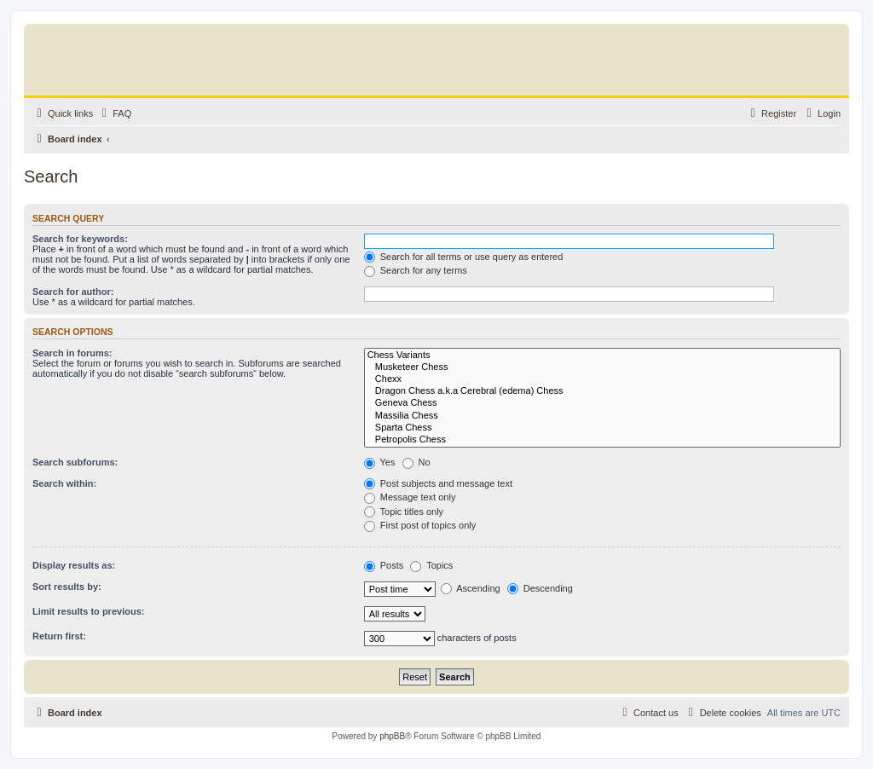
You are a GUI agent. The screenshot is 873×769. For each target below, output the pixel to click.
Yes (380, 462)
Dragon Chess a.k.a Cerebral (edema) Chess (602, 391)
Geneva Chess (602, 403)
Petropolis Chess (602, 440)
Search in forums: (72, 353)
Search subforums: (75, 462)
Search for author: (72, 291)
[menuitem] (114, 113)
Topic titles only (403, 511)
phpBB (392, 736)
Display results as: (73, 565)
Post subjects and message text (438, 483)
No (416, 462)
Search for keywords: (80, 239)
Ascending (470, 588)
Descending (540, 588)
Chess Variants (602, 355)
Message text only (410, 497)
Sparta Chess (602, 428)
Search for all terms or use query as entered (464, 257)
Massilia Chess (602, 416)
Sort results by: (66, 586)
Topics (431, 565)
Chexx (602, 379)
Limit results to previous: (88, 611)
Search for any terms (415, 270)
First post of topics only (420, 525)
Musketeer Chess (602, 367)
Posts (384, 565)
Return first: (59, 636)
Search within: (64, 483)
